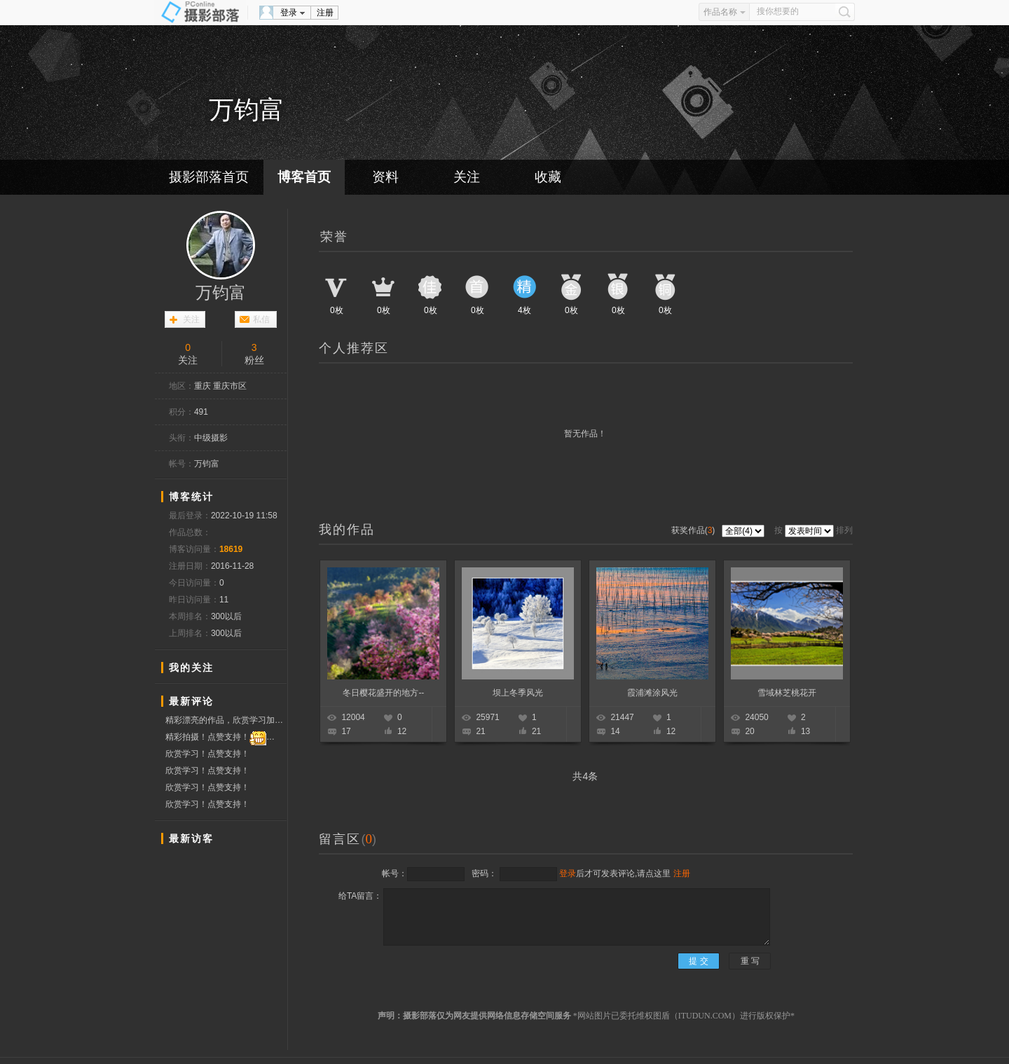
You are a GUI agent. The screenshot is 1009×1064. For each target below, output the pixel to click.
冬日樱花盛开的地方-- (383, 693)
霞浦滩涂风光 (652, 693)
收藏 (548, 177)
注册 (325, 13)
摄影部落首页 (209, 177)
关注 (466, 177)
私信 (261, 319)
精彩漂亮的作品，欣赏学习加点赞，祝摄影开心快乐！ (226, 720)
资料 (385, 177)
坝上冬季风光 (518, 693)
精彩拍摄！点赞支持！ (226, 737)
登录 (288, 12)
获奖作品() (694, 530)
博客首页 (304, 177)
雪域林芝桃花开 (786, 693)
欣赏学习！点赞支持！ (207, 754)
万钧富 (220, 293)
